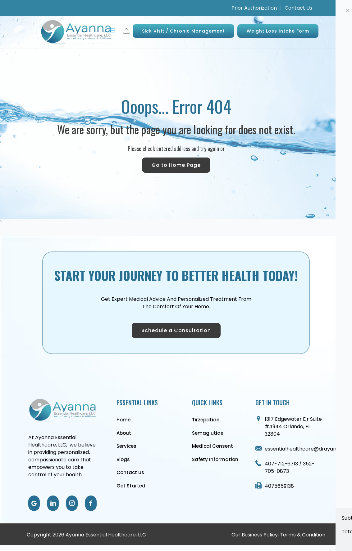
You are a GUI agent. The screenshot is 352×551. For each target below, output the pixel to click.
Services (126, 446)
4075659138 (279, 486)
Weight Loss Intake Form (278, 31)
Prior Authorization (254, 7)
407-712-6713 (282, 463)
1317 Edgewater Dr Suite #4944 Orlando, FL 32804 (293, 426)
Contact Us (298, 7)
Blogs (123, 459)
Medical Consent (212, 446)
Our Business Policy (254, 534)
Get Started (131, 485)
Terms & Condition (302, 534)
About (124, 433)
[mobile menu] (112, 31)
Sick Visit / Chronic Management (183, 31)
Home (123, 419)
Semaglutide (207, 433)
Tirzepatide (205, 419)
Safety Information (215, 459)
